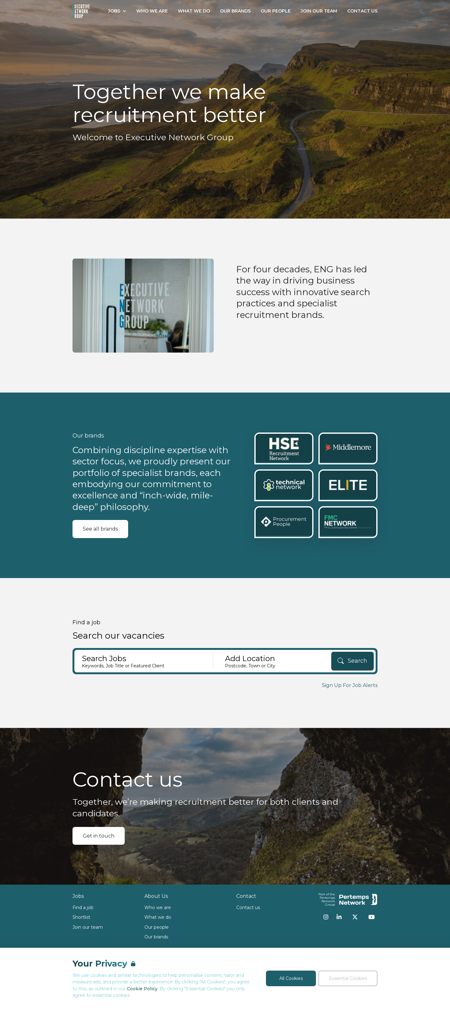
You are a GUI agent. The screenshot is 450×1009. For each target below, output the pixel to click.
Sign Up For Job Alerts (350, 685)
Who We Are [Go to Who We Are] (152, 11)
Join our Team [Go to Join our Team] (319, 11)
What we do (157, 917)
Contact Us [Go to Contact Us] (362, 11)
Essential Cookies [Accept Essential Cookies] (348, 978)
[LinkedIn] (339, 916)
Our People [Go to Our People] (276, 11)
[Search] (352, 661)
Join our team (87, 927)
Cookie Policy (142, 989)
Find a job (82, 907)
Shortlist (81, 917)
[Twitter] (355, 916)
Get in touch (98, 836)
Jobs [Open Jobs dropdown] (117, 11)
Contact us (248, 907)
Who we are (157, 907)
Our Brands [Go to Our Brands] (235, 11)
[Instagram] (326, 916)
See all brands (100, 529)
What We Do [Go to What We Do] (194, 11)
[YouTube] (372, 916)
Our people (156, 927)
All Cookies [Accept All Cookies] (291, 978)
